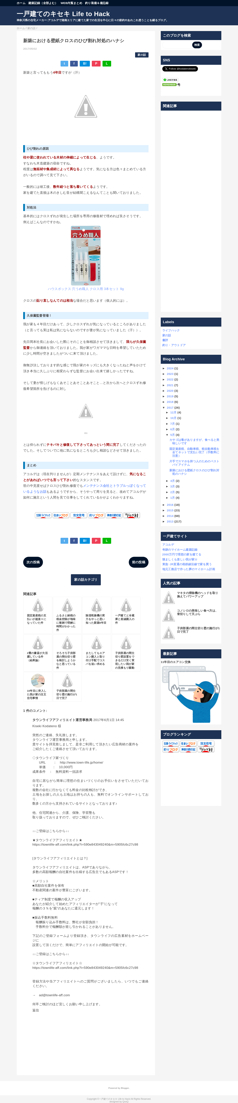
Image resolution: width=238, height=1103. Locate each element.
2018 (170, 401)
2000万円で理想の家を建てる (181, 554)
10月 (173, 418)
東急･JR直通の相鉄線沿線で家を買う (187, 564)
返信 (35, 1010)
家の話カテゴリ (85, 579)
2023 (170, 373)
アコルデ (168, 544)
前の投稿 (138, 562)
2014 (170, 515)
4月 (172, 480)
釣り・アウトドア (174, 345)
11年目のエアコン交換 (175, 662)
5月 (172, 434)
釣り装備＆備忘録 (97, 3)
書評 (165, 340)
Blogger (125, 1088)
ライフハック (171, 330)
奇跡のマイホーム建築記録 (180, 549)
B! (85, 63)
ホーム (21, 3)
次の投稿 (33, 562)
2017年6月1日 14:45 (108, 720)
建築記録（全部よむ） (43, 3)
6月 (172, 429)
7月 (172, 423)
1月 (172, 497)
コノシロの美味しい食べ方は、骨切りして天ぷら (197, 612)
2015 (170, 510)
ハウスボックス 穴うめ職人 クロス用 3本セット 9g (86, 289)
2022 (170, 379)
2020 (170, 390)
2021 (170, 385)
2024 (170, 368)
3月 (172, 486)
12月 (173, 412)
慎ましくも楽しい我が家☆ (180, 559)
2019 (170, 396)
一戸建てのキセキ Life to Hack (63, 13)
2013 (170, 521)
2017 (170, 407)
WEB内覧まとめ (71, 3)
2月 (172, 492)
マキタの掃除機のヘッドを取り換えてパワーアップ (197, 594)
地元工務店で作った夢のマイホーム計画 (188, 569)
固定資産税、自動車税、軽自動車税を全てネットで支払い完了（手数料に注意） (194, 452)
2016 (170, 504)
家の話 (142, 54)
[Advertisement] (191, 211)
